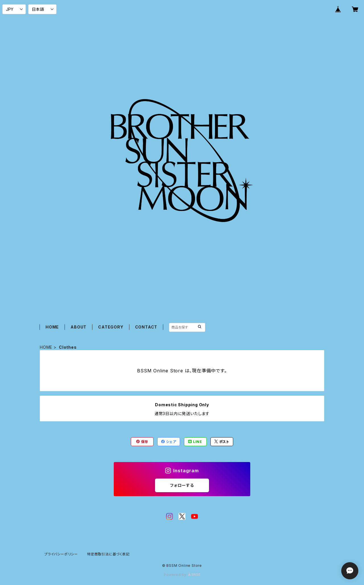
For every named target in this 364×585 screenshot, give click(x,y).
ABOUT (78, 327)
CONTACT (146, 327)
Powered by (182, 574)
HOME (52, 327)
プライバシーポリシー (61, 554)
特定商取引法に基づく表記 (108, 554)
